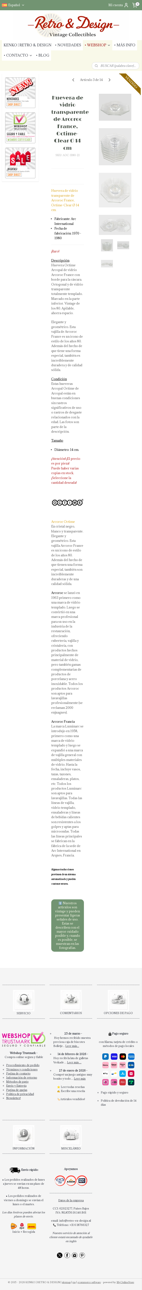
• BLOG (42, 55)
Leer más (80, 1078)
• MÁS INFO (124, 45)
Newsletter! (13, 1098)
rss (74, 1282)
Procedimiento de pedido (23, 1065)
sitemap (66, 1282)
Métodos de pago (17, 1081)
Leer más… (74, 1062)
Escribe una (68, 1091)
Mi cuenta (118, 5)
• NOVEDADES (68, 45)
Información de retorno (21, 1077)
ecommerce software (89, 1282)
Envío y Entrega (16, 1085)
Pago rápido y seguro (114, 1092)
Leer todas (68, 1087)
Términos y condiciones (22, 1069)
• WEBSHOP (98, 45)
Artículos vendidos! (72, 1099)
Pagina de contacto (18, 1073)
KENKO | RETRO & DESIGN (27, 45)
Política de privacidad (20, 1094)
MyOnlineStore (125, 1282)
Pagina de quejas (16, 1090)
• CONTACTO (18, 55)
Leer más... (72, 1046)
